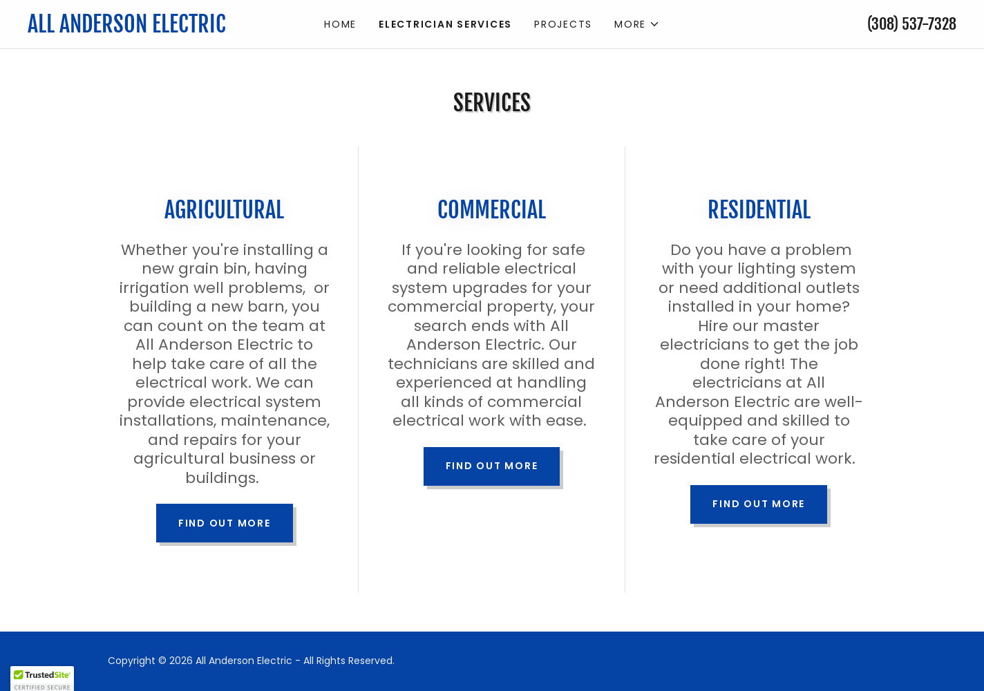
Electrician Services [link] (445, 24)
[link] (144, 29)
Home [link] (340, 24)
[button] (637, 24)
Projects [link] (563, 24)
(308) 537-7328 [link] (911, 24)
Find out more (224, 523)
